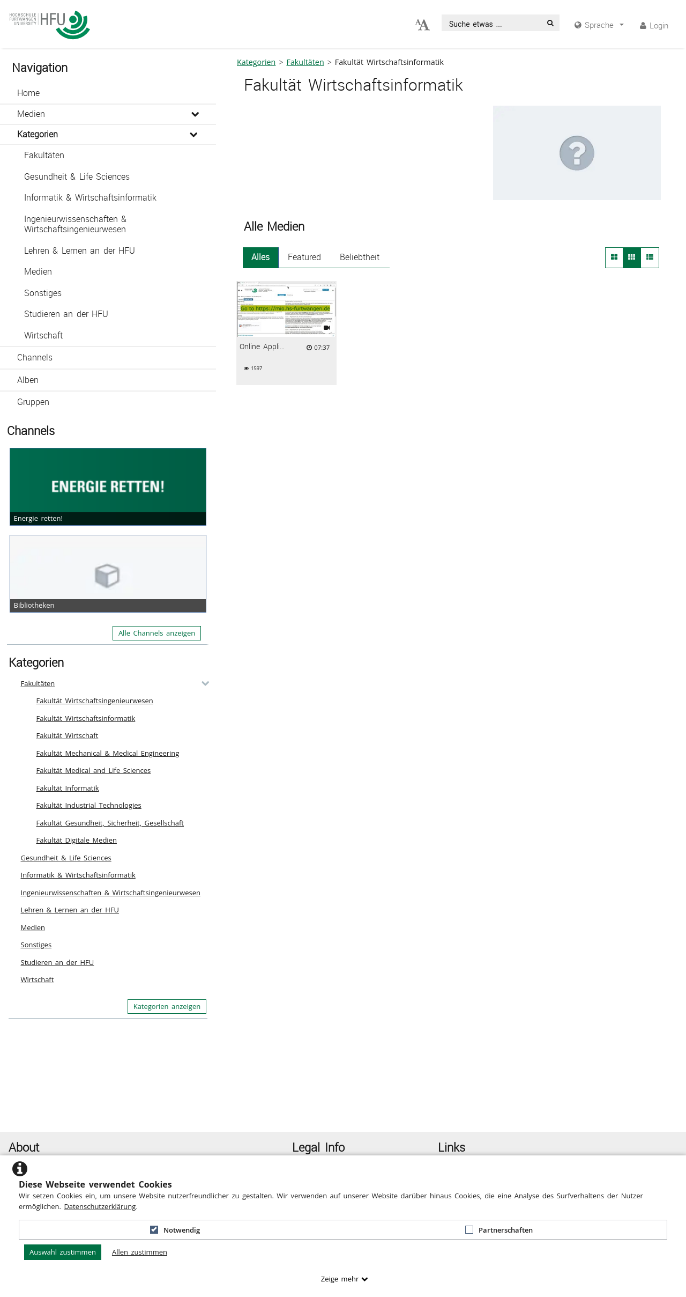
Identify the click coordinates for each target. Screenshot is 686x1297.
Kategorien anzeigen (167, 1006)
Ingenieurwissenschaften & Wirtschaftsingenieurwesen (75, 224)
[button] (108, 93)
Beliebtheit (359, 257)
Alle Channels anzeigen (156, 633)
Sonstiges (43, 293)
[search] (492, 22)
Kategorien (37, 134)
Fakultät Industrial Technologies (88, 805)
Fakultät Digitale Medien (76, 840)
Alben (28, 380)
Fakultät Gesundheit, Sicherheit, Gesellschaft (110, 823)
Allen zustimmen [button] (139, 1252)
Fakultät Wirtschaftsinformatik (86, 718)
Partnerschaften (499, 1230)
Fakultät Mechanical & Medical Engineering (108, 753)
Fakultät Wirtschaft (67, 735)
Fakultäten (44, 155)
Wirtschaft (43, 335)
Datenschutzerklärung (100, 1206)
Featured (304, 257)
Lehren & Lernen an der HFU (79, 250)
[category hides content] (202, 683)
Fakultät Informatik (67, 788)
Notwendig (175, 1230)
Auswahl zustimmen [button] (62, 1252)
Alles (260, 257)
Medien (31, 114)
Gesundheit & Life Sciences (77, 176)
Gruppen (33, 402)
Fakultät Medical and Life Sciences (93, 770)
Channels (35, 357)
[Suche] (550, 22)
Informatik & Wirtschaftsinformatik (90, 197)
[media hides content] (599, 25)
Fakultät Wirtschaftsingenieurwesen (94, 700)
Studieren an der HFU (66, 314)
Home (28, 93)
